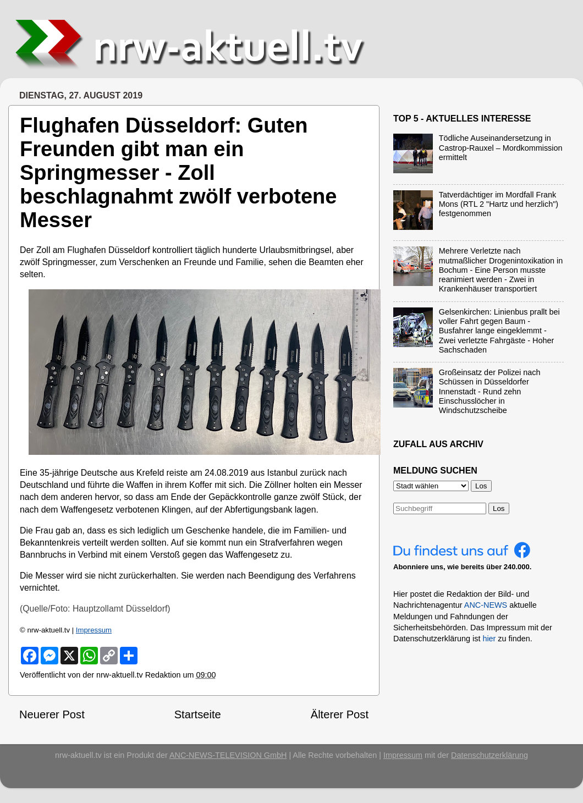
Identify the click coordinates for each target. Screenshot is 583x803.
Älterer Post (340, 714)
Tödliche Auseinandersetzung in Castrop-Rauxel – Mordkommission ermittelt (501, 148)
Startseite (197, 714)
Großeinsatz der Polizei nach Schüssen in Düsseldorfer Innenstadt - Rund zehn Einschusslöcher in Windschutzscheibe (490, 391)
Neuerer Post (52, 714)
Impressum (94, 630)
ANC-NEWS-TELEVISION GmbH (228, 755)
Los (499, 508)
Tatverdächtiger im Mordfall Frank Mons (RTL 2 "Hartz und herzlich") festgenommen (498, 204)
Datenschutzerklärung (489, 755)
